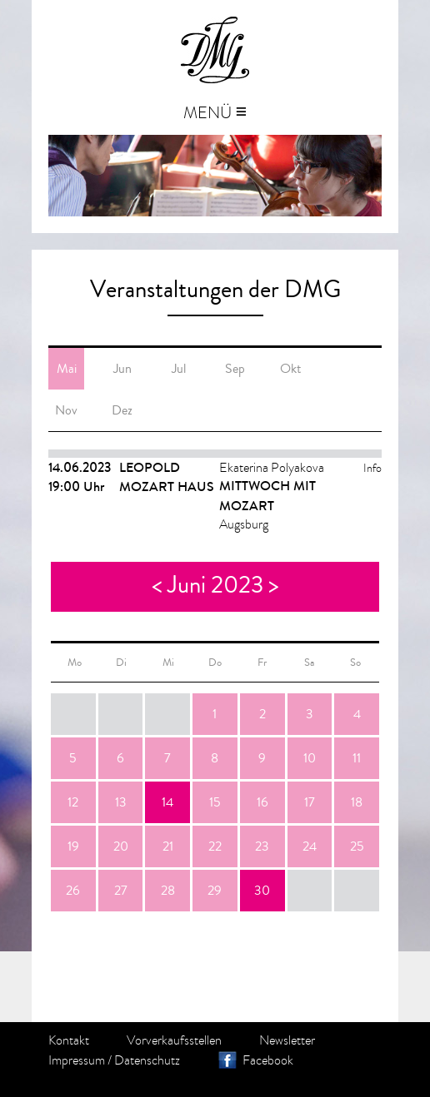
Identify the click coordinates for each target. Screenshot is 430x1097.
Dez (122, 410)
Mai (67, 369)
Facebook (267, 1060)
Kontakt (68, 1040)
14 (167, 802)
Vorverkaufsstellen (174, 1040)
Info (372, 468)
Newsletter (287, 1040)
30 (262, 890)
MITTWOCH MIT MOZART (267, 495)
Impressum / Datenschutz (114, 1060)
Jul (179, 369)
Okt (290, 369)
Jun (122, 369)
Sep (235, 369)
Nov (66, 410)
